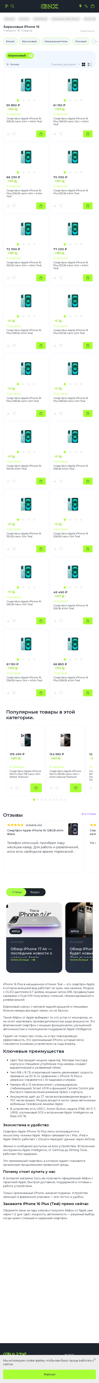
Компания (14, 1302)
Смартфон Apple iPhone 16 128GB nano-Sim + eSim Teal (24, 120)
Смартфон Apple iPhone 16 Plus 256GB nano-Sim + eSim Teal (24, 193)
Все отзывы (89, 813)
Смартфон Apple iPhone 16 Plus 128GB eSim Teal (23, 332)
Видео (35, 892)
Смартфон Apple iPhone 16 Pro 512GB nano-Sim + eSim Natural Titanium (65, 774)
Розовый (81, 41)
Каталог (12, 1282)
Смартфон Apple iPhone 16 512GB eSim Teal (23, 467)
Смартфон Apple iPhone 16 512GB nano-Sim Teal (23, 535)
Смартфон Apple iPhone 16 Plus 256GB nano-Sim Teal (23, 399)
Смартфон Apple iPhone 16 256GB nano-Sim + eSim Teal (24, 679)
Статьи (17, 892)
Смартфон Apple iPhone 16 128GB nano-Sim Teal (23, 603)
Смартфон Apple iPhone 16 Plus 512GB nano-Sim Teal (70, 332)
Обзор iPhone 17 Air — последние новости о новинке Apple (31, 952)
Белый (10, 41)
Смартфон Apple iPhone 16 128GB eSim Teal (70, 607)
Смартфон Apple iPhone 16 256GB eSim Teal (70, 467)
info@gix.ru (63, 1321)
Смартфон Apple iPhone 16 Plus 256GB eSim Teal (70, 679)
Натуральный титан (56, 41)
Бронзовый (29, 41)
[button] (18, 100)
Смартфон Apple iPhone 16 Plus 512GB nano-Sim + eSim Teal (70, 265)
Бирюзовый (17, 55)
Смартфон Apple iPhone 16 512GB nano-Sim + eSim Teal (23, 264)
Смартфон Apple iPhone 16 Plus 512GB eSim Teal (70, 192)
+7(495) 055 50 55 (21, 1321)
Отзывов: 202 (34, 824)
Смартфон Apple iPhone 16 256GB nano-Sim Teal (70, 535)
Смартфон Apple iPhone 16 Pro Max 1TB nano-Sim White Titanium (25, 774)
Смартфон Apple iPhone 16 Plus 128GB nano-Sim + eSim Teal (71, 121)
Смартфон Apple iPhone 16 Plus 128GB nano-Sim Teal (70, 399)
